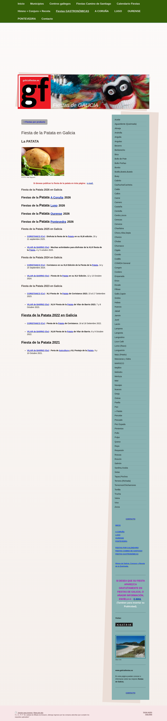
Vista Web (148, 714)
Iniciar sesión (147, 712)
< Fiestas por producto (34, 122)
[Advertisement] (83, 44)
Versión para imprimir (24, 713)
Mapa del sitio (38, 713)
